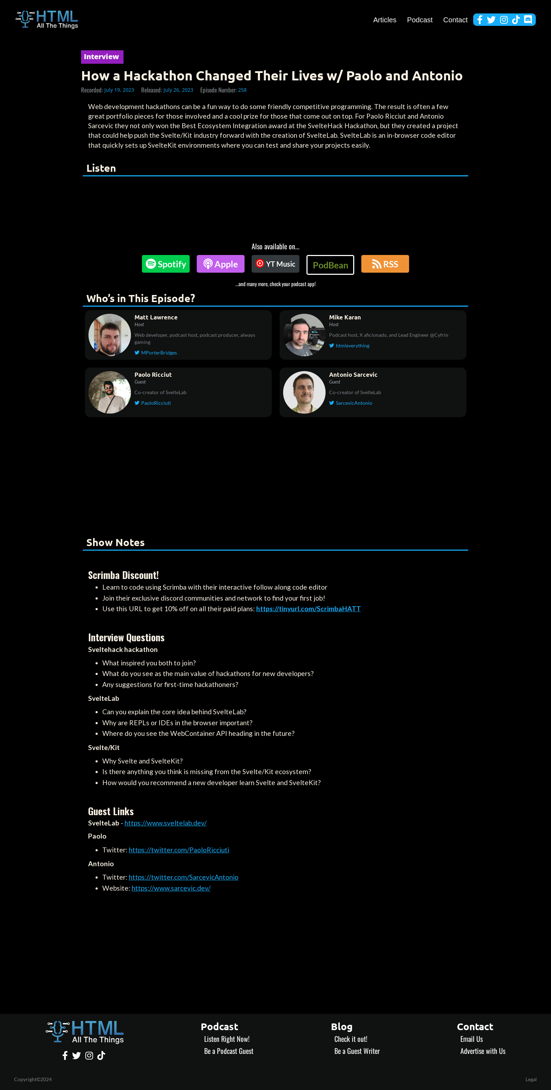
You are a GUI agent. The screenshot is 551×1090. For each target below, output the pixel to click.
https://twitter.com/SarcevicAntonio (184, 877)
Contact (455, 19)
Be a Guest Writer (357, 1050)
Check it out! (350, 1038)
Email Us (471, 1038)
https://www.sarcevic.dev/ (171, 888)
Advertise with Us (482, 1050)
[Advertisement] (275, 478)
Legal (531, 1079)
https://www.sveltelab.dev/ (166, 823)
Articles (385, 19)
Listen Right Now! (226, 1038)
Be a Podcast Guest (228, 1050)
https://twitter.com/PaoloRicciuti (179, 850)
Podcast (419, 19)
